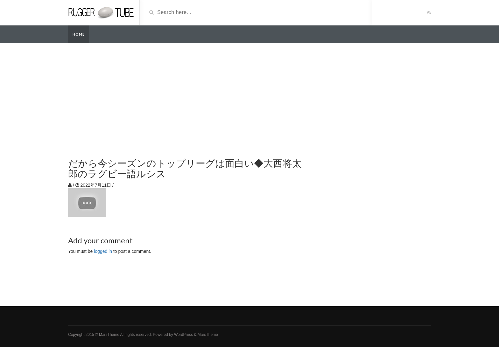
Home (79, 34)
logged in (103, 251)
